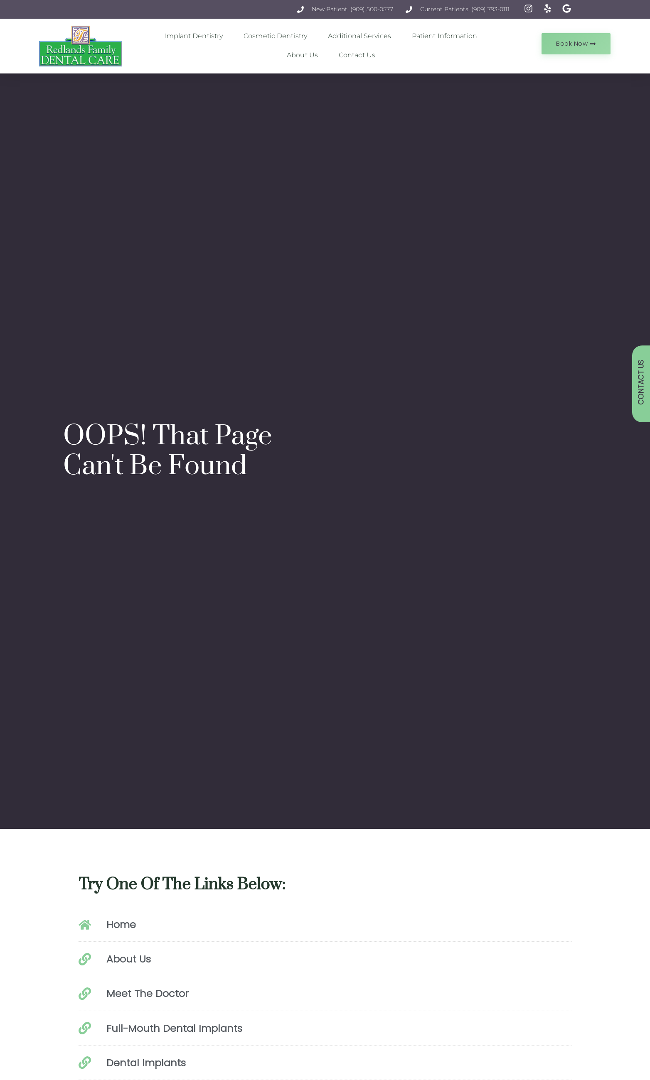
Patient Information (446, 36)
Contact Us (357, 55)
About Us (304, 55)
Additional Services (361, 36)
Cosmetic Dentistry (277, 36)
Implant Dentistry (195, 36)
